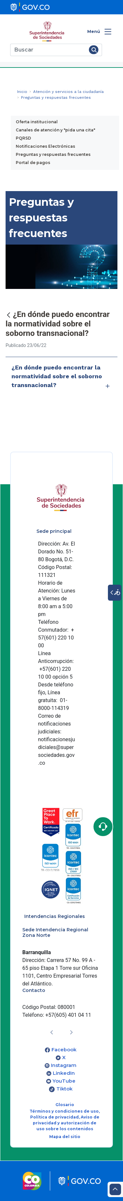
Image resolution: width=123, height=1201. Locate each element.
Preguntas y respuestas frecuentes (53, 154)
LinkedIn (64, 1073)
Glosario (64, 1104)
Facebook (63, 1050)
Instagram (63, 1065)
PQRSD (23, 138)
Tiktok (64, 1089)
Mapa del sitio (64, 1136)
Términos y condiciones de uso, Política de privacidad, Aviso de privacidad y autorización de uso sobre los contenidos (65, 1120)
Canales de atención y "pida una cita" (55, 130)
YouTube (63, 1081)
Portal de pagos (33, 162)
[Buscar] (48, 50)
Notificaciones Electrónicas (45, 146)
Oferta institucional (37, 121)
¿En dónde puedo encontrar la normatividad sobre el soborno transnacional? (61, 378)
